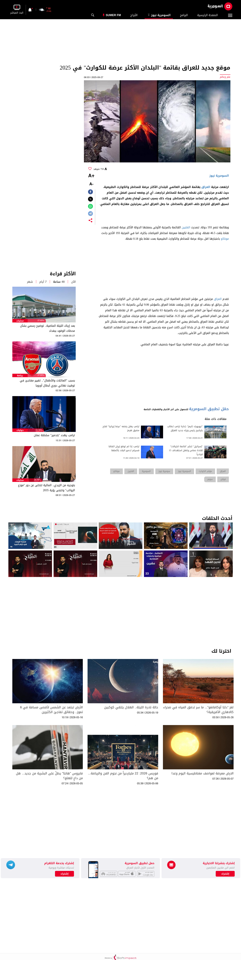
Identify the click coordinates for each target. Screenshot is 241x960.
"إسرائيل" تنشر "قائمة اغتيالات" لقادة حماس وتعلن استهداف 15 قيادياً (186, 450)
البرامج (184, 15)
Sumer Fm (113, 15)
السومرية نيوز (159, 15)
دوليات (20, 430)
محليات (20, 321)
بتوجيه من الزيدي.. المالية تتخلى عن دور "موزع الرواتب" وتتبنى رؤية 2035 (46, 488)
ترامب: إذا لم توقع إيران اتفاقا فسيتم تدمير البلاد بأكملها (124, 448)
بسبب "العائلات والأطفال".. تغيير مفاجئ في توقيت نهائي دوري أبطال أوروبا (47, 383)
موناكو (225, 238)
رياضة (20, 375)
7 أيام (43, 281)
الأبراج (133, 15)
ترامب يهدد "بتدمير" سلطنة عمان (54, 435)
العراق (205, 187)
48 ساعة (59, 281)
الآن (73, 281)
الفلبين (186, 227)
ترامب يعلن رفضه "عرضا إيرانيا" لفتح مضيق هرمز (121, 428)
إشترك (65, 873)
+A (91, 176)
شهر (30, 281)
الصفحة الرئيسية (207, 15)
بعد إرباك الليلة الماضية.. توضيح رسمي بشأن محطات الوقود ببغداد (47, 328)
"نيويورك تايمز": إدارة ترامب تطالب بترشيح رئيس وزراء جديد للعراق (185, 428)
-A (91, 184)
